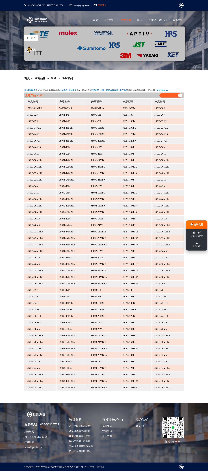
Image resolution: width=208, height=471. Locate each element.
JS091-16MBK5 (67, 244)
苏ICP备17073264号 (85, 467)
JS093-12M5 (97, 322)
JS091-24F (64, 121)
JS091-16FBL (66, 127)
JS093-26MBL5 (130, 342)
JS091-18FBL (97, 127)
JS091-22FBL (161, 127)
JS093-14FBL (34, 303)
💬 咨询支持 (196, 224)
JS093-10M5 (65, 322)
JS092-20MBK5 (35, 283)
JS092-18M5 (65, 257)
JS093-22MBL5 (67, 342)
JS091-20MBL (34, 166)
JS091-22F (32, 121)
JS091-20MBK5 (130, 244)
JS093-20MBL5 (35, 342)
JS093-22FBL (161, 303)
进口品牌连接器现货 (79, 426)
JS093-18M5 (33, 329)
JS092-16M (64, 186)
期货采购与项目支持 (79, 436)
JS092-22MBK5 (67, 283)
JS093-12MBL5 (67, 335)
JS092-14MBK (130, 205)
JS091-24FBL (34, 134)
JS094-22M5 (161, 361)
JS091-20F (160, 114)
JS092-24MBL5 (130, 270)
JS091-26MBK (98, 179)
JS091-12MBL (66, 160)
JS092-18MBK (34, 212)
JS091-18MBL (162, 160)
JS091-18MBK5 (99, 244)
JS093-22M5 (97, 329)
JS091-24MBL (98, 166)
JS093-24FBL (34, 309)
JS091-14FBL (34, 127)
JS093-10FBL (129, 296)
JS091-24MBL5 (67, 238)
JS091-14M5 (97, 218)
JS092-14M (33, 186)
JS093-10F (160, 283)
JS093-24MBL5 (98, 342)
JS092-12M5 (129, 251)
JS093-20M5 (65, 329)
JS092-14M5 (161, 251)
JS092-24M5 (161, 257)
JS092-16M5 (33, 257)
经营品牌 (126, 19)
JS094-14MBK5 (130, 381)
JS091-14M (128, 147)
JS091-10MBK (162, 166)
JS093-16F (96, 290)
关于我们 (109, 19)
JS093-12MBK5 (35, 348)
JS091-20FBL (129, 127)
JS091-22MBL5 (35, 238)
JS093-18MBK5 (130, 348)
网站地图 (100, 467)
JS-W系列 (67, 78)
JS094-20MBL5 (98, 374)
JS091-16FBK (34, 140)
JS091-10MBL (34, 160)
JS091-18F (128, 114)
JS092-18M (96, 186)
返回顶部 (196, 245)
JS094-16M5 (65, 361)
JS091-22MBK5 (162, 244)
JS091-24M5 (97, 225)
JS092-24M (33, 192)
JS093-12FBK (129, 309)
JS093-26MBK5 (99, 355)
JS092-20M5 (97, 257)
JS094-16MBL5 (35, 374)
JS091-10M (64, 147)
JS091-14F (64, 114)
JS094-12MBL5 (130, 368)
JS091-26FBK (34, 147)
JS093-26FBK (34, 322)
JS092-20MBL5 (67, 270)
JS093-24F (64, 296)
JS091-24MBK (66, 179)
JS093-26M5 (161, 329)
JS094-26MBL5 (35, 381)
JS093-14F (64, 290)
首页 (95, 19)
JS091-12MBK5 (162, 238)
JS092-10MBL (98, 192)
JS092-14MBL (162, 192)
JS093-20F (160, 290)
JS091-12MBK (34, 173)
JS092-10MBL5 (67, 264)
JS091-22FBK (129, 140)
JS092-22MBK (98, 212)
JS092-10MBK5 (35, 277)
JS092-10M (128, 179)
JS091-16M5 (129, 218)
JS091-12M (96, 147)
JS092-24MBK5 (99, 283)
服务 (139, 19)
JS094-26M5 (65, 368)
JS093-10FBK (98, 309)
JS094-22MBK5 (99, 387)
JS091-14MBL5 (67, 231)
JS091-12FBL (161, 121)
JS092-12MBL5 (98, 264)
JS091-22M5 (65, 225)
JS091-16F (96, 114)
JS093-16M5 (161, 322)
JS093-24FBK (161, 316)
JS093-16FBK (34, 316)
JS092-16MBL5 (162, 264)
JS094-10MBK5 (67, 381)
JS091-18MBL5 (130, 231)
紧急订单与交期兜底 (79, 431)
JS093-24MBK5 (67, 355)
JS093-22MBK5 (35, 355)
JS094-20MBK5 (67, 387)
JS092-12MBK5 (67, 277)
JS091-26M (160, 153)
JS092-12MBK (98, 205)
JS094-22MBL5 (130, 374)
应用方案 (107, 436)
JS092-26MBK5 (130, 283)
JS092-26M (64, 192)
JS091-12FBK (129, 134)
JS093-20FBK (98, 316)
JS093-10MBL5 (35, 335)
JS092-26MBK (162, 212)
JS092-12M (160, 179)
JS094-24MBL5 (162, 374)
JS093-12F (32, 290)
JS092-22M (160, 186)
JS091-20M (64, 153)
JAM (53, 78)
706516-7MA (129, 108)
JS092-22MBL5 (98, 270)
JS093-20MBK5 (162, 348)
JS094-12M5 (161, 355)
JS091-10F (160, 108)
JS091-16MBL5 (98, 231)
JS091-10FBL (129, 121)
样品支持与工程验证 (79, 441)
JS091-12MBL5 (35, 231)
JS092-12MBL (130, 192)
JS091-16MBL (130, 160)
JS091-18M (33, 153)
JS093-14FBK (161, 309)
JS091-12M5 (65, 218)
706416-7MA (97, 108)
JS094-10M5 (129, 355)
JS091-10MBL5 (162, 225)
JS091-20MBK (162, 173)
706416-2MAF (34, 108)
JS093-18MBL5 (162, 335)
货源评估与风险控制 (79, 451)
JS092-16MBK (162, 205)
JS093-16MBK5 (99, 348)
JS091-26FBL (66, 134)
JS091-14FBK (161, 134)
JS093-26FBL (66, 309)
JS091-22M (96, 153)
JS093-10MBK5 (162, 342)
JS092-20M (128, 186)
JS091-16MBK (98, 173)
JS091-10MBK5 (130, 238)
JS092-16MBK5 (130, 277)
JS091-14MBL (98, 160)
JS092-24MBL (162, 199)
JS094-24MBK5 (130, 387)
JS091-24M (128, 153)
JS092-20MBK (66, 212)
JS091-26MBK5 (67, 251)
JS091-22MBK (34, 179)
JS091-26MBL (130, 166)
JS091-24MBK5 (35, 251)
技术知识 (107, 431)
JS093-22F (32, 296)
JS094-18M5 (97, 361)
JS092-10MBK (66, 205)
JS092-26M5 (33, 264)
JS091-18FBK (66, 140)
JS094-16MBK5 (162, 381)
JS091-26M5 (129, 225)
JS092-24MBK (130, 212)
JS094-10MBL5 (98, 368)
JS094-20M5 (129, 361)
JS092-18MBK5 (162, 277)
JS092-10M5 (97, 251)
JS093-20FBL (129, 303)
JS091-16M (160, 147)
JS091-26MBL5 (98, 238)
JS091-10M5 (33, 218)
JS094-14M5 (33, 361)
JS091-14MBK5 (35, 244)
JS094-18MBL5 (67, 374)
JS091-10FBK (98, 134)
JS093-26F (96, 296)
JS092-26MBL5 (162, 270)
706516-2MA (65, 108)
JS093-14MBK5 (67, 348)
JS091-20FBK (98, 140)
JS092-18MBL (66, 199)
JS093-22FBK (129, 316)
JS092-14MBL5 (130, 264)
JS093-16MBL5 (130, 335)
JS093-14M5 (129, 322)
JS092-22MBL (130, 199)
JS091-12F (32, 114)
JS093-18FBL (97, 303)
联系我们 (178, 19)
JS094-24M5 (33, 368)
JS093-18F (128, 290)
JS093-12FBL (161, 296)
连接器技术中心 (157, 19)
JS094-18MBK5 (35, 387)
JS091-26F (96, 121)
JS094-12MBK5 (99, 381)
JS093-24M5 (129, 329)
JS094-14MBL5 (162, 368)
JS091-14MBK (66, 173)
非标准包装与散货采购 (81, 446)
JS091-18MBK (130, 173)
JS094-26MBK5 (162, 387)
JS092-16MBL (34, 199)
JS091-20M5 (33, 225)
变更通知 (102, 5)
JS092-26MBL (34, 205)
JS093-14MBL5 (98, 335)
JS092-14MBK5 (99, 277)
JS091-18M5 (161, 218)
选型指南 (107, 426)
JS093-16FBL (66, 303)
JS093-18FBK (66, 316)
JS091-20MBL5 (162, 231)
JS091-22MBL (66, 166)
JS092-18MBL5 (35, 270)
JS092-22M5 (129, 257)
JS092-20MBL (98, 199)
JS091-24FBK (161, 140)
